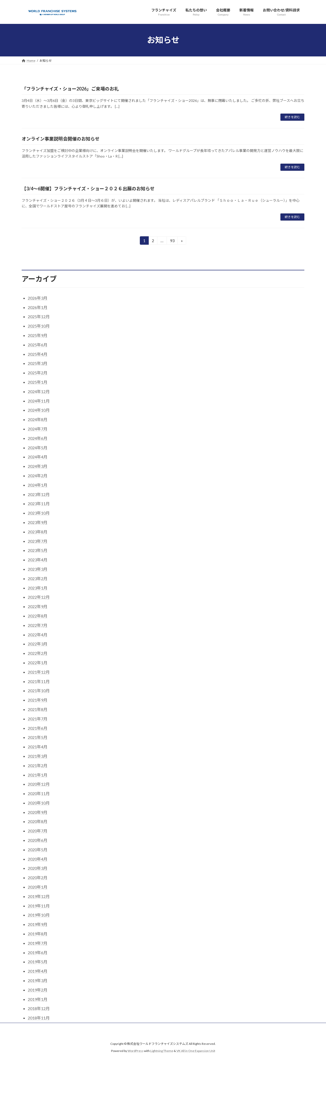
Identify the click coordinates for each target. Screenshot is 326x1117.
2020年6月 (37, 840)
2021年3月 (37, 756)
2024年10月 (39, 410)
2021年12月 (39, 672)
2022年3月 (37, 643)
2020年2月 (37, 877)
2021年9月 (37, 699)
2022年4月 (37, 634)
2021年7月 (37, 718)
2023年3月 (37, 569)
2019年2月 (37, 989)
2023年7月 (37, 541)
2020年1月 (37, 887)
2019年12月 (39, 896)
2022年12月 (39, 597)
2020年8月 (37, 821)
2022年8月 (37, 615)
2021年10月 (39, 690)
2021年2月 (37, 765)
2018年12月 (39, 1008)
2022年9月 (37, 606)
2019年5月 (37, 961)
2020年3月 (37, 868)
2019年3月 (37, 980)
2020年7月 (37, 830)
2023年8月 (37, 531)
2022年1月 (37, 662)
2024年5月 (37, 447)
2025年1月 (37, 382)
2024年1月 (37, 485)
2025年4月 (37, 354)
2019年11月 (39, 905)
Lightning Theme (161, 1051)
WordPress (135, 1051)
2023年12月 (39, 494)
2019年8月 (37, 933)
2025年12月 (39, 316)
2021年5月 (37, 737)
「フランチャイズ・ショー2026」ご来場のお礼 (70, 88)
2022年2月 (37, 653)
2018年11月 (39, 1017)
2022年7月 (37, 625)
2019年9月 (37, 924)
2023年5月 (37, 550)
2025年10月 (39, 325)
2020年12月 (39, 784)
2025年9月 (37, 335)
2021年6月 (37, 728)
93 (172, 241)
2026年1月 (37, 307)
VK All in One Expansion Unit (195, 1051)
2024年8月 (37, 419)
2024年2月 (37, 475)
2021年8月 (37, 709)
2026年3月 (37, 298)
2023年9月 (37, 522)
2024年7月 (37, 428)
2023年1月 (37, 587)
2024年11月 (39, 400)
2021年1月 (37, 774)
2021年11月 (39, 681)
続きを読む (292, 117)
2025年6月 (37, 344)
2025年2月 (37, 372)
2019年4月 (37, 971)
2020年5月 (37, 849)
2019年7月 (37, 943)
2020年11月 (39, 793)
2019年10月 (39, 914)
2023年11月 (39, 503)
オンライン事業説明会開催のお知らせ (61, 139)
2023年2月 (37, 578)
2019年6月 (37, 952)
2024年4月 (37, 456)
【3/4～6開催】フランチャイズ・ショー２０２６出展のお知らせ (88, 188)
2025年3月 (37, 363)
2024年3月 (37, 466)
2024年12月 (39, 391)
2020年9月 (37, 812)
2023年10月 (39, 512)
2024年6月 (37, 438)
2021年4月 (37, 746)
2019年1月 (37, 999)
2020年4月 (37, 859)
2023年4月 (37, 559)
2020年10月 (39, 802)
